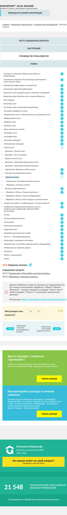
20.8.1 (5, 273)
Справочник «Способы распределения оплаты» (22, 329)
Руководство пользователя (46, 25)
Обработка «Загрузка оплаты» (23, 276)
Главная (5, 25)
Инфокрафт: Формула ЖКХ (22, 25)
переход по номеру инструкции (25, 13)
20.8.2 (5, 276)
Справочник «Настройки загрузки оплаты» (29, 273)
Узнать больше (49, 378)
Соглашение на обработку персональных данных (33, 499)
